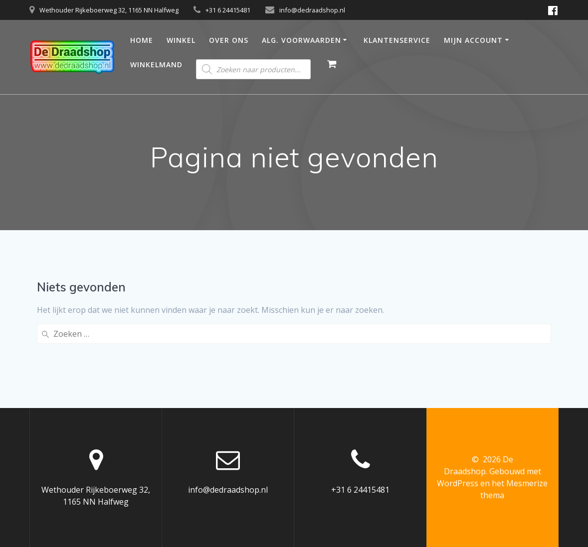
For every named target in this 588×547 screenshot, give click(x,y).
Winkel (181, 40)
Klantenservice (397, 40)
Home (141, 40)
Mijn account (473, 40)
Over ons (228, 40)
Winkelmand (156, 64)
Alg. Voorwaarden (301, 40)
